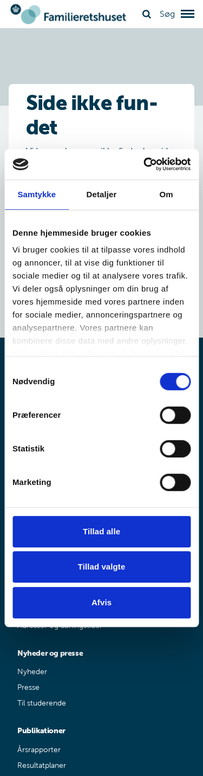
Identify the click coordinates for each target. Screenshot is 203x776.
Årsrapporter (39, 750)
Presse (28, 687)
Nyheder (32, 672)
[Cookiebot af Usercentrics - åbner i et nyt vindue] (145, 164)
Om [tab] (166, 194)
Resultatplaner (41, 765)
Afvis (101, 602)
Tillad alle (101, 531)
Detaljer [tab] (102, 194)
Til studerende (41, 703)
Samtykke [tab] (36, 194)
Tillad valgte (102, 566)
